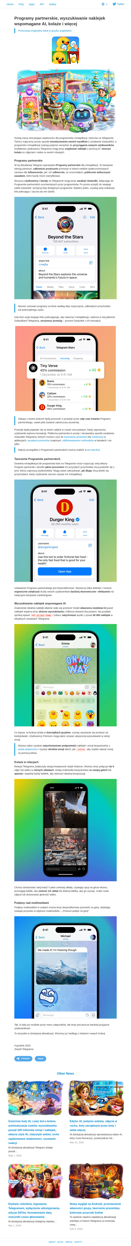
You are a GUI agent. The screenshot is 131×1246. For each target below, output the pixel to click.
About (52, 1242)
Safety (52, 4)
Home (10, 4)
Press (69, 1242)
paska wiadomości (28, 749)
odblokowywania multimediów (78, 440)
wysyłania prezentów (38, 440)
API (42, 4)
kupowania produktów (75, 437)
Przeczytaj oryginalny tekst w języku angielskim (45, 30)
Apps (32, 4)
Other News (65, 1073)
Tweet (40, 1058)
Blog (60, 1242)
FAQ (21, 4)
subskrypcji (97, 437)
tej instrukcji (93, 449)
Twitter (118, 4)
